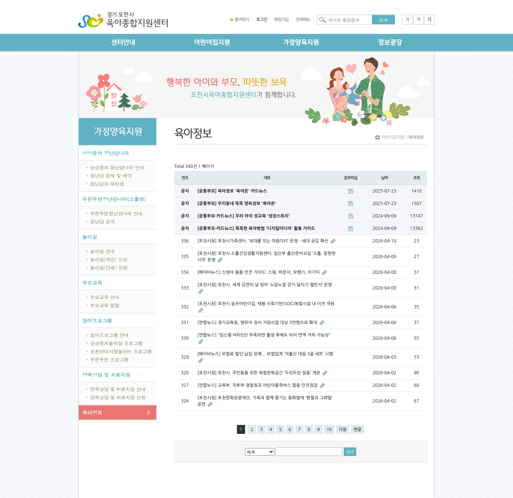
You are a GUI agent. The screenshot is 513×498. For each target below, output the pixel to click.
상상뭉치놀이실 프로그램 (116, 343)
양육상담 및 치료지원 (106, 374)
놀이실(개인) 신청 (109, 259)
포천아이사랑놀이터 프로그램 (121, 351)
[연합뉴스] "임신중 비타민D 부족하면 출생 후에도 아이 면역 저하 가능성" (264, 335)
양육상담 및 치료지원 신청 (118, 397)
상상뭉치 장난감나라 (105, 152)
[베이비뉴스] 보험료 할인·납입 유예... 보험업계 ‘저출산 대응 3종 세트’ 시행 (265, 354)
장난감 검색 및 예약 (111, 175)
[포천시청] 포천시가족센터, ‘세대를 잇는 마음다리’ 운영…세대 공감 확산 (263, 241)
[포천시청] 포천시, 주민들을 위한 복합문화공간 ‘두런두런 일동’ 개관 (259, 373)
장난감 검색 (102, 221)
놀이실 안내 (102, 251)
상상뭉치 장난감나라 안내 (117, 167)
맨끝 (358, 429)
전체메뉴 (303, 19)
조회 (416, 178)
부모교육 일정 (104, 305)
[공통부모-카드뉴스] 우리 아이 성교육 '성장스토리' (243, 216)
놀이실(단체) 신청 (109, 267)
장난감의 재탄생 (107, 183)
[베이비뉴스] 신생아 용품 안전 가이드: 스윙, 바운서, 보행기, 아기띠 (259, 272)
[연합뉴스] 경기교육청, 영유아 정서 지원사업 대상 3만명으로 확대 (257, 322)
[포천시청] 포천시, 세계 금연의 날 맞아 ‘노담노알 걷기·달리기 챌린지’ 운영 (264, 285)
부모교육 (92, 282)
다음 (343, 429)
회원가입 (281, 19)
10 (329, 429)
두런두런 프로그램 (109, 359)
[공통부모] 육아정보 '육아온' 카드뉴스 (232, 191)
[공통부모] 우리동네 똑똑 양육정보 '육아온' (236, 203)
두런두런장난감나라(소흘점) (114, 198)
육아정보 (92, 412)
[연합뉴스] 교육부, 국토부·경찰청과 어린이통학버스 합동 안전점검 (258, 385)
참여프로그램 (97, 320)
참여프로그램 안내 (109, 335)
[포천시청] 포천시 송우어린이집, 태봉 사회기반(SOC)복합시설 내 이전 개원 (265, 304)
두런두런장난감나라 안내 (116, 213)
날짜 (384, 178)
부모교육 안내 (104, 297)
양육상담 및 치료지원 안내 (118, 389)
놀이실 (89, 236)
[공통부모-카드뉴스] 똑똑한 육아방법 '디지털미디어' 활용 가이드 (256, 228)
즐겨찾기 (242, 19)
